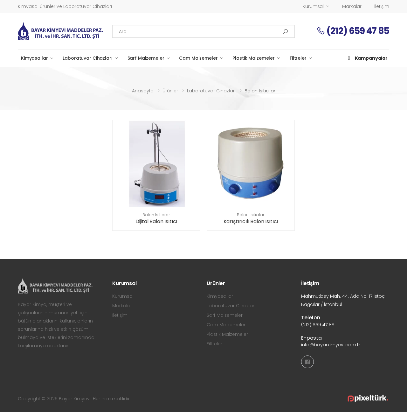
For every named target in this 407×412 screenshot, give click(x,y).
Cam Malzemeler (198, 58)
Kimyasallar (34, 58)
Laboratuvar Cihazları (87, 58)
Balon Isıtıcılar (156, 215)
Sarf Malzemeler (146, 58)
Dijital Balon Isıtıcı (156, 221)
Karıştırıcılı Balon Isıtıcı (251, 221)
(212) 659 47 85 (352, 31)
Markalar (352, 6)
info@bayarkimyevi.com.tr (330, 345)
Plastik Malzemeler (253, 58)
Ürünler (170, 91)
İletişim (381, 6)
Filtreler (298, 58)
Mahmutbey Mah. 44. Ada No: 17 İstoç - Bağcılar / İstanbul (344, 300)
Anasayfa (143, 91)
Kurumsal (313, 6)
